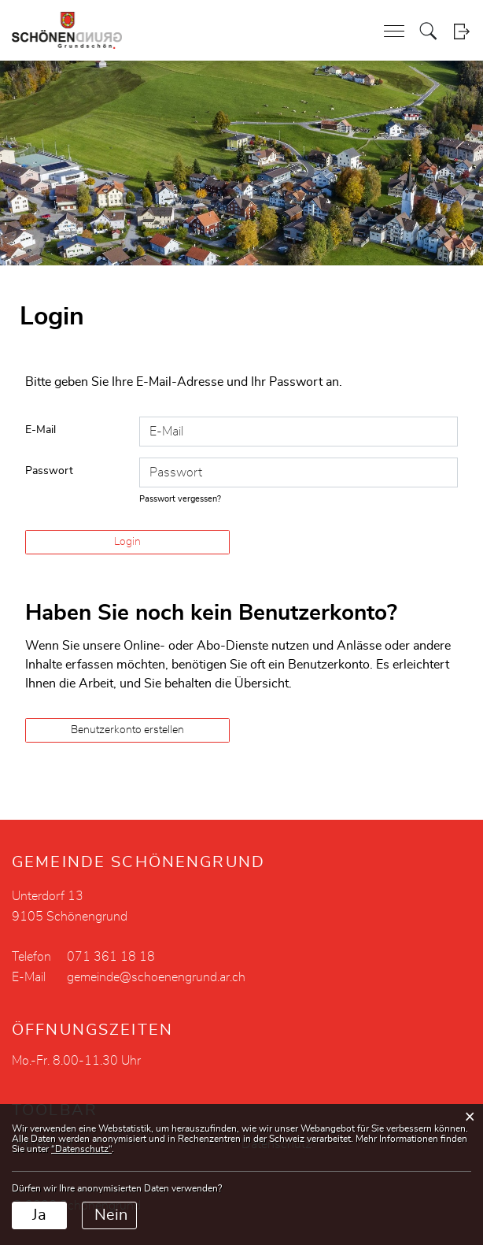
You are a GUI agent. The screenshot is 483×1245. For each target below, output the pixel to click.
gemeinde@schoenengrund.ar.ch (156, 977)
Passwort (49, 470)
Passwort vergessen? (180, 499)
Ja (39, 1215)
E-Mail (40, 429)
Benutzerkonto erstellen (127, 730)
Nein (110, 1215)
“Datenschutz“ (81, 1149)
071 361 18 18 (111, 956)
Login (461, 31)
